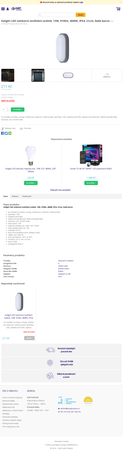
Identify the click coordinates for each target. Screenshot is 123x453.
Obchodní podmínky (10, 417)
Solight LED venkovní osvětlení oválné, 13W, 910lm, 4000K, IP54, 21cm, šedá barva (18, 316)
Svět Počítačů (16, 9)
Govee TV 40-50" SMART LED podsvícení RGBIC (91, 168)
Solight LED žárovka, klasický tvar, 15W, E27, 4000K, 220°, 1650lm (30, 170)
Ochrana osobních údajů (11, 420)
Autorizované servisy (10, 404)
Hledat (80, 15)
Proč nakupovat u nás (10, 426)
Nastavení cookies (61, 441)
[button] (30, 183)
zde (81, 2)
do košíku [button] (30, 183)
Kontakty (5, 414)
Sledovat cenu (10, 128)
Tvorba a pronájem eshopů (55, 445)
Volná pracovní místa (10, 423)
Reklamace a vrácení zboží (12, 410)
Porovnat (27, 128)
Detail (28, 338)
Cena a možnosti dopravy (12, 397)
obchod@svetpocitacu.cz (70, 408)
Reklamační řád (8, 407)
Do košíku (17, 109)
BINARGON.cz (72, 445)
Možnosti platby (8, 401)
